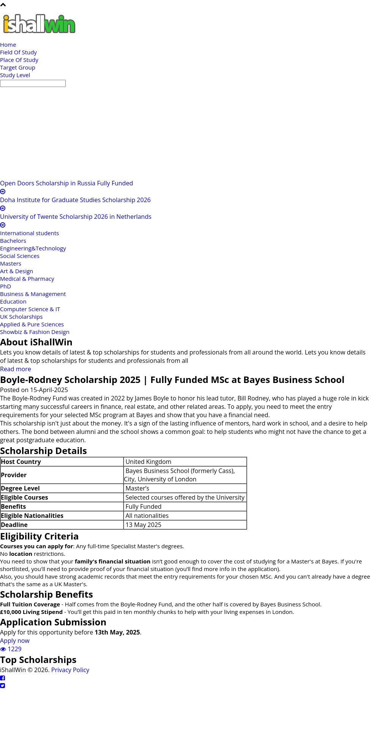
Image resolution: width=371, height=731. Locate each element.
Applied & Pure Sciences (32, 324)
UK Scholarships (21, 316)
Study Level (15, 75)
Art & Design (16, 271)
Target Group (17, 67)
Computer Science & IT (30, 309)
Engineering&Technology (33, 248)
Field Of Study (18, 52)
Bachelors (13, 240)
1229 (11, 649)
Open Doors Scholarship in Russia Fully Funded (66, 183)
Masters (10, 263)
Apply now (15, 640)
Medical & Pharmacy (27, 278)
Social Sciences (20, 255)
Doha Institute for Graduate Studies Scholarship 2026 (75, 200)
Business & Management (33, 293)
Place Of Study (19, 59)
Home (8, 44)
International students (29, 233)
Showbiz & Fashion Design (35, 331)
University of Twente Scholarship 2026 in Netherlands (75, 216)
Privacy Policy (70, 670)
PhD (5, 286)
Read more (15, 369)
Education (13, 301)
